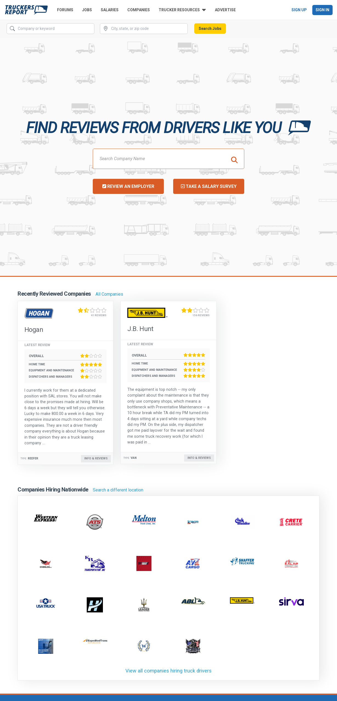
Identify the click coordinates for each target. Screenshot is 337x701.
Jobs (87, 10)
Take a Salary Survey (209, 186)
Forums (65, 10)
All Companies (109, 294)
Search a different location (118, 490)
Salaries (110, 10)
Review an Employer (128, 186)
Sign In (322, 10)
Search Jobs (210, 28)
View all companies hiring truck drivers (168, 671)
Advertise (225, 10)
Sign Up (299, 10)
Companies (138, 10)
